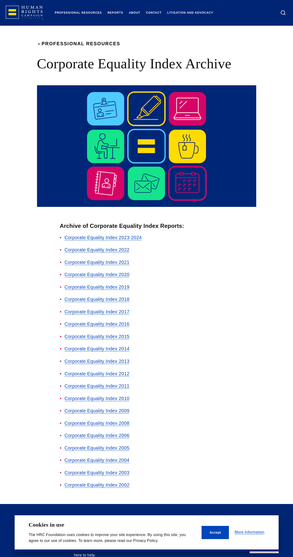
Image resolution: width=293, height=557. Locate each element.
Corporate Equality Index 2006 (97, 433)
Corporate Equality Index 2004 (97, 458)
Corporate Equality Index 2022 (97, 249)
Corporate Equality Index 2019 (97, 286)
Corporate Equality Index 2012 (97, 372)
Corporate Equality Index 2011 (97, 384)
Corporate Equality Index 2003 (97, 470)
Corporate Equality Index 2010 (97, 396)
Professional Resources (78, 43)
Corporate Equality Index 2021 (97, 262)
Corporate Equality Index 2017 (97, 311)
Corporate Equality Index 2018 (97, 298)
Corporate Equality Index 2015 (97, 335)
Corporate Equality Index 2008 (97, 421)
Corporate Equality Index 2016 (97, 323)
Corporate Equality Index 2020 (97, 274)
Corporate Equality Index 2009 (97, 409)
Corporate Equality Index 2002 (97, 482)
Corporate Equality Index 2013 (97, 360)
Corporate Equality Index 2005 (97, 445)
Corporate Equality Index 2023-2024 (104, 237)
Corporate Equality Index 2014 (97, 347)
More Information (249, 532)
